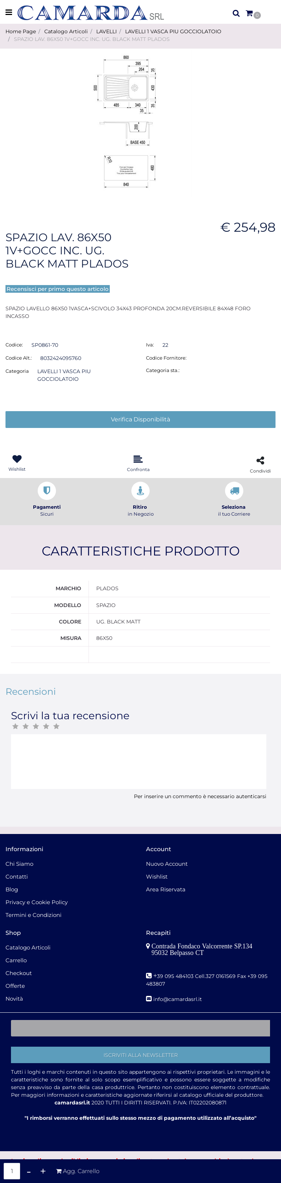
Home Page (20, 31)
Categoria (17, 371)
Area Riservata (166, 889)
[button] (236, 12)
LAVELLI (106, 31)
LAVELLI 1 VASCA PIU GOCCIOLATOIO (173, 31)
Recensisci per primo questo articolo (58, 288)
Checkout (18, 973)
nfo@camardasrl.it (178, 999)
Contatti (16, 876)
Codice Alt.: (18, 358)
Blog (11, 889)
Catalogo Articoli (66, 31)
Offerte (15, 985)
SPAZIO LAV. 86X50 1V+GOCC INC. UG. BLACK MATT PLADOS (92, 39)
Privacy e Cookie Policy (36, 902)
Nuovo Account (167, 863)
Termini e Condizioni (33, 914)
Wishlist (157, 876)
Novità (14, 998)
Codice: (14, 345)
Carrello (16, 960)
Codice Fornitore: (166, 358)
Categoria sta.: (163, 370)
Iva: (150, 345)
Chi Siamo (19, 863)
